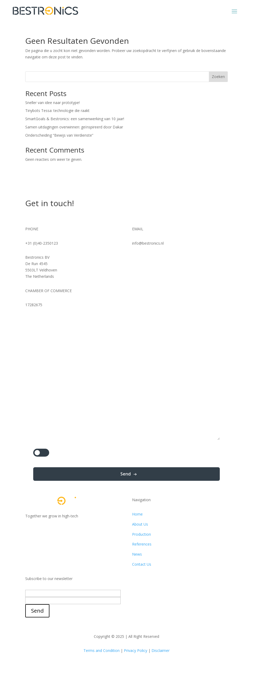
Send (125, 474)
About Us (140, 524)
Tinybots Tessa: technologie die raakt (57, 110)
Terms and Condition (101, 650)
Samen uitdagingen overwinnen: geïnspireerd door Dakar (74, 126)
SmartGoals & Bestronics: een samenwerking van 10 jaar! (74, 118)
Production (141, 534)
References (141, 544)
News (137, 554)
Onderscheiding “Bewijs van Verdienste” (59, 135)
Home (137, 514)
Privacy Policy (135, 650)
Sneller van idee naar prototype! (52, 102)
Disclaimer (160, 650)
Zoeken (218, 76)
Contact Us (141, 564)
